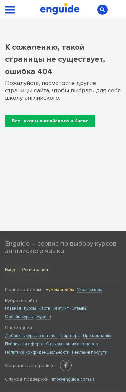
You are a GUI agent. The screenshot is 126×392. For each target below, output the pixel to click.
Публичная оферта (24, 344)
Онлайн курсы (19, 316)
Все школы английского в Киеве (50, 121)
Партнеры (70, 335)
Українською (89, 289)
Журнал (43, 316)
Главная (13, 308)
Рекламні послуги (89, 352)
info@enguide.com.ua (73, 379)
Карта (44, 308)
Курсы (30, 308)
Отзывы (79, 308)
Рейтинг (61, 308)
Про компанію (97, 335)
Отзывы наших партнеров (72, 344)
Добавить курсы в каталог (31, 335)
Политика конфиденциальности (37, 352)
